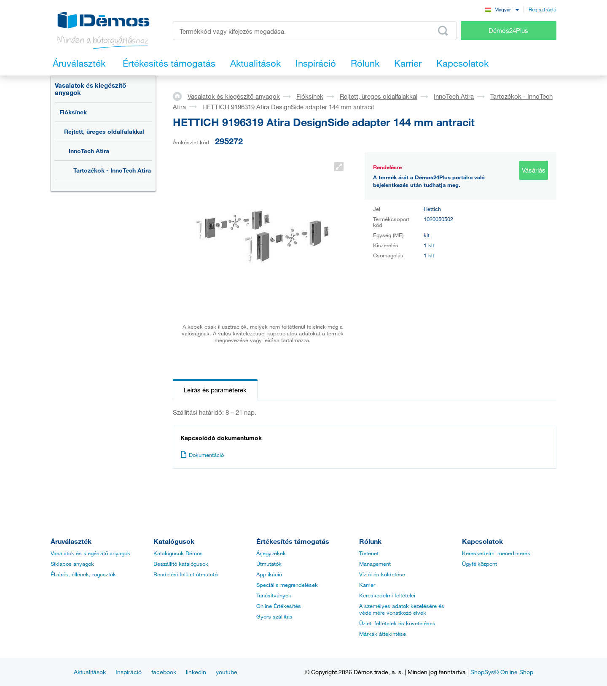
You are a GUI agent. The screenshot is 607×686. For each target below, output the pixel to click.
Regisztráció (542, 9)
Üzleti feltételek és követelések (397, 623)
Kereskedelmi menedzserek (496, 553)
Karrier (367, 584)
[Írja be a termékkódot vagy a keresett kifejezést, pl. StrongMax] (314, 31)
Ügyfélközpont (479, 563)
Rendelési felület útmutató (185, 574)
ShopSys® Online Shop (501, 671)
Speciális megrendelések (287, 584)
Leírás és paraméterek (215, 390)
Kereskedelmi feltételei (387, 595)
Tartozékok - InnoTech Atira (112, 170)
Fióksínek (73, 112)
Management (375, 563)
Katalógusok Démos (178, 553)
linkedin (196, 671)
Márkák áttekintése (382, 633)
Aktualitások (90, 671)
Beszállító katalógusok (180, 563)
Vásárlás (533, 170)
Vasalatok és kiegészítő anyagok (90, 88)
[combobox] (502, 9)
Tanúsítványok (273, 595)
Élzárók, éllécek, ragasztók (83, 574)
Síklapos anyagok (72, 563)
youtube (226, 671)
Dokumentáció (202, 454)
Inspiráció (128, 671)
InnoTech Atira (89, 150)
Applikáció (269, 574)
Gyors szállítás (274, 616)
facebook (163, 671)
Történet (369, 553)
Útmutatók (269, 563)
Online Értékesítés (278, 605)
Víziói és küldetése (382, 574)
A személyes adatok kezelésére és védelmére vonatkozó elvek (401, 609)
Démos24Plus (508, 30)
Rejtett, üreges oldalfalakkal (104, 131)
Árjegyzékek (271, 553)
